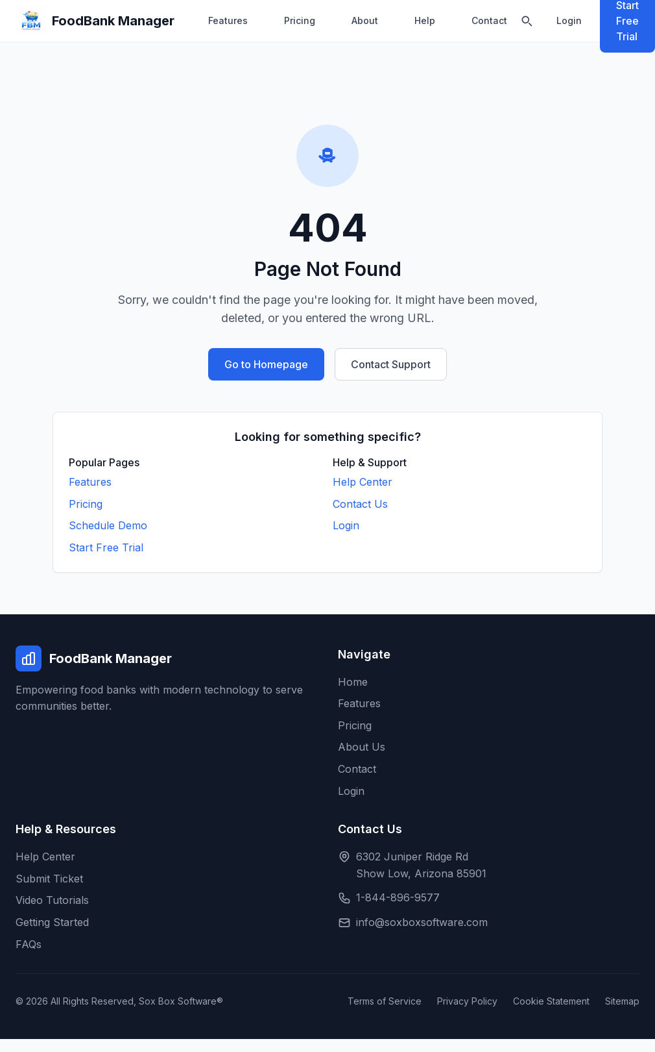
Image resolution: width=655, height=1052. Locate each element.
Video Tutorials (52, 900)
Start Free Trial (106, 547)
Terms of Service (385, 1001)
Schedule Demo (108, 525)
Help (424, 20)
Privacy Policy (467, 1001)
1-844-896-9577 (398, 897)
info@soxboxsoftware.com (422, 922)
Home (353, 681)
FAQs (29, 944)
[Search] (526, 20)
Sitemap (622, 1001)
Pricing (299, 20)
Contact (489, 20)
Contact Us (360, 503)
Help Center (362, 481)
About (364, 20)
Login (569, 20)
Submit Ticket (49, 878)
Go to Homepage (266, 364)
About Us (361, 746)
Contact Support (391, 364)
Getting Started (52, 922)
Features (228, 20)
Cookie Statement (551, 1001)
